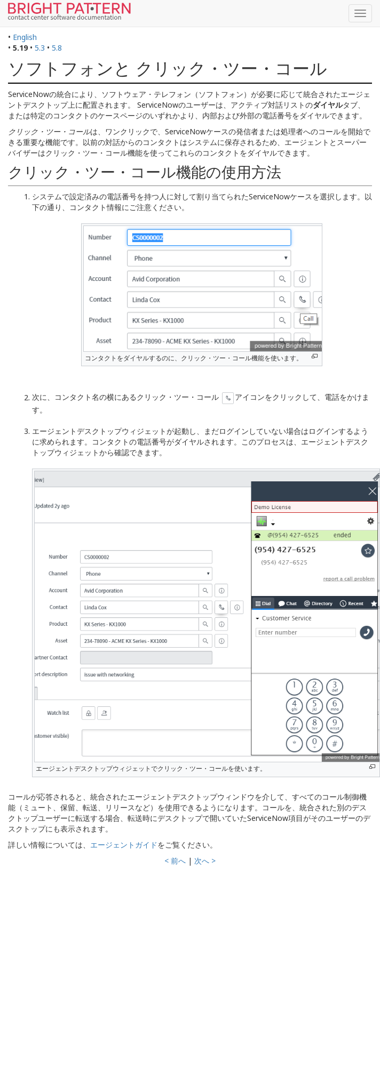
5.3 (40, 48)
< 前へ (175, 861)
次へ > (205, 861)
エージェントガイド (123, 845)
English (25, 37)
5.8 (57, 48)
